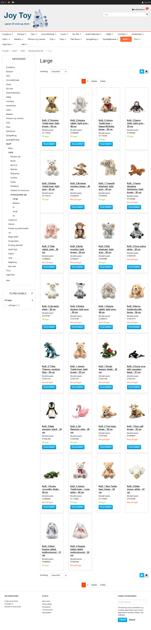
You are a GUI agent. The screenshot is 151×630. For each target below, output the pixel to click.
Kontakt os (9, 604)
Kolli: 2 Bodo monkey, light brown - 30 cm (78, 248)
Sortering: (44, 71)
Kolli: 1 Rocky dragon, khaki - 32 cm (108, 367)
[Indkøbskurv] (140, 9)
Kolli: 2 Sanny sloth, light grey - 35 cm (136, 123)
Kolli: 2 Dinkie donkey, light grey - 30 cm (80, 308)
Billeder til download (13, 607)
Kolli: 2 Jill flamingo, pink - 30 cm (80, 427)
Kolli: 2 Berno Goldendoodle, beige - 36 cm (134, 308)
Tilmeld (122, 620)
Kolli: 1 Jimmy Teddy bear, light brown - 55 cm (79, 367)
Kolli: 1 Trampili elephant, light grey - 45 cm (107, 185)
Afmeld (132, 620)
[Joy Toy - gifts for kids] (25, 18)
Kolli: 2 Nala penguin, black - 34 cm (50, 427)
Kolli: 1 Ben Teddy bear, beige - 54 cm (108, 487)
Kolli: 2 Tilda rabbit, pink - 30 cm (50, 248)
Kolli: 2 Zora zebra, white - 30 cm (135, 248)
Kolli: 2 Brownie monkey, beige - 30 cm (79, 185)
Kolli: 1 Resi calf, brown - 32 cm (135, 425)
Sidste (103, 81)
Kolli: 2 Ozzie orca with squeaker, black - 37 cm (136, 367)
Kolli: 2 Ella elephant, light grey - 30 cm (106, 248)
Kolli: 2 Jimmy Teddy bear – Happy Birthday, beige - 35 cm (107, 124)
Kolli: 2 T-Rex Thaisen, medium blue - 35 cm (51, 367)
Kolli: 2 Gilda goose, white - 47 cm (136, 487)
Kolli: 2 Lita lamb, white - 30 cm (51, 306)
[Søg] (147, 14)
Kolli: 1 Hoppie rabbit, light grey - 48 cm (108, 308)
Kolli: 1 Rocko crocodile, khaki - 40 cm (51, 487)
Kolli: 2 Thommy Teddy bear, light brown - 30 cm (51, 123)
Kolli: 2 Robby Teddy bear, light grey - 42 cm (51, 185)
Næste (94, 81)
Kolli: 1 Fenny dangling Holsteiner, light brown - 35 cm (135, 187)
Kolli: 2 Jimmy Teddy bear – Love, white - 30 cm (79, 488)
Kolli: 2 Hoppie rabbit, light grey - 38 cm (80, 123)
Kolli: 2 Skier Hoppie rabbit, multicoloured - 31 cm (51, 551)
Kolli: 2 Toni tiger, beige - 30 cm (108, 425)
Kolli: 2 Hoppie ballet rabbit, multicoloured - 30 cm (80, 551)
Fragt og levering (11, 601)
